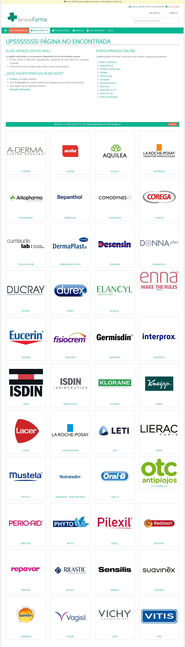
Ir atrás (13, 79)
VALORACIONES (95, 30)
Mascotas (104, 86)
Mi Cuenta (25, 89)
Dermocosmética (108, 83)
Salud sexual (106, 76)
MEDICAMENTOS (40, 30)
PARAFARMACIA (18, 30)
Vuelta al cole (106, 93)
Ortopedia (104, 79)
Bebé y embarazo (108, 62)
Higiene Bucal (106, 65)
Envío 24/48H (172, 7)
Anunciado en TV (108, 90)
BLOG (110, 30)
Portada (14, 89)
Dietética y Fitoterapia (110, 69)
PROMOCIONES (60, 30)
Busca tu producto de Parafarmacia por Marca (115, 124)
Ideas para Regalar (109, 97)
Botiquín (104, 72)
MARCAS (78, 30)
